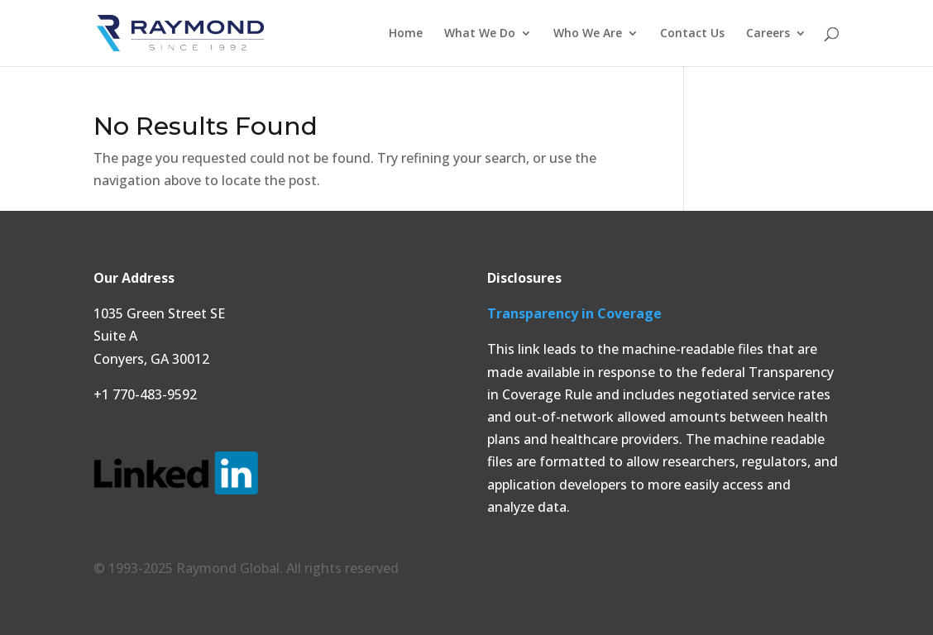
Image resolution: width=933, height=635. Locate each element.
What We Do (479, 34)
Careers (768, 34)
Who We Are (587, 34)
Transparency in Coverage (574, 313)
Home (406, 34)
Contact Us (692, 34)
